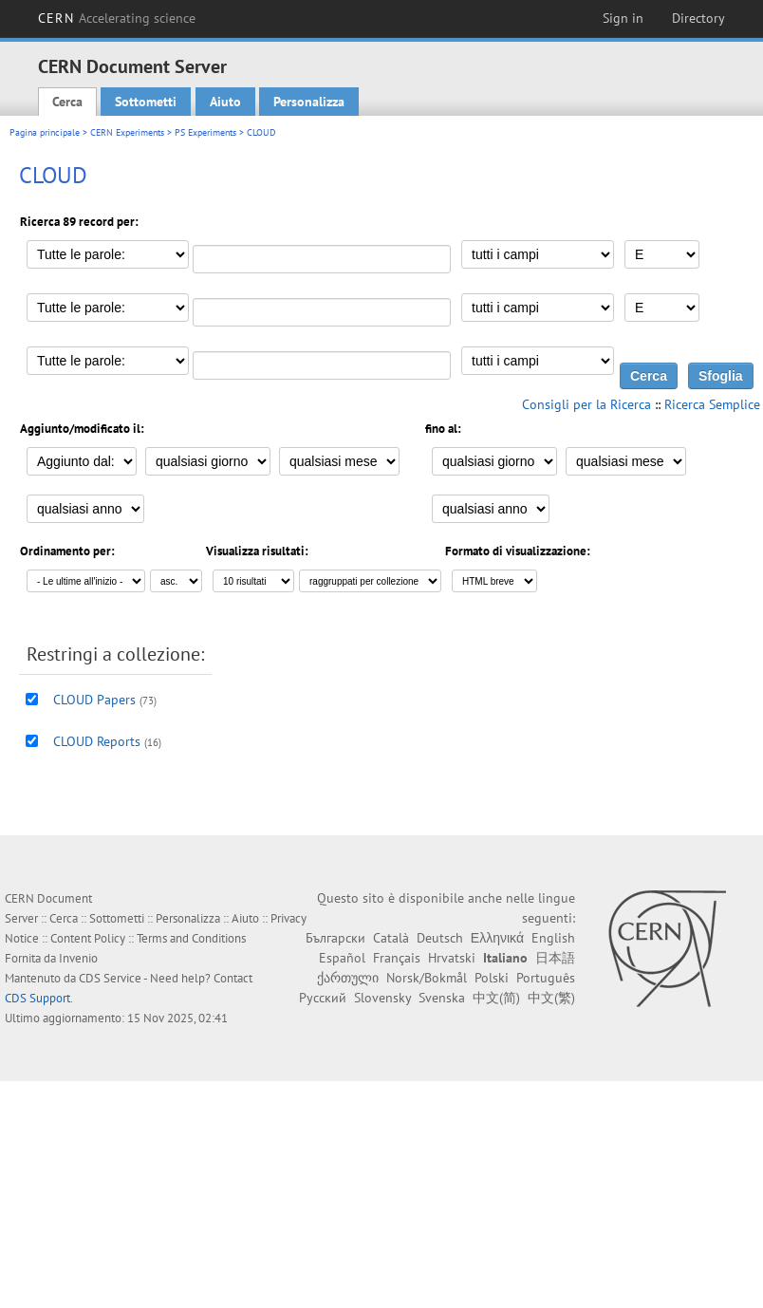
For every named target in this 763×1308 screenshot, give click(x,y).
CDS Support (37, 998)
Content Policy (87, 938)
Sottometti (146, 101)
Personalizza (308, 101)
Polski (492, 977)
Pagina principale (44, 132)
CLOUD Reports (96, 741)
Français (396, 957)
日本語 (555, 957)
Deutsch (440, 937)
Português (545, 977)
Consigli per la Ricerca (586, 404)
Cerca (67, 101)
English (553, 937)
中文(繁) (551, 997)
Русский (322, 997)
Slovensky (382, 997)
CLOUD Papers (94, 699)
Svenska (442, 997)
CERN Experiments (127, 132)
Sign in (623, 18)
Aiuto (225, 101)
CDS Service (110, 978)
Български (335, 937)
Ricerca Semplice (712, 404)
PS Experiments (205, 132)
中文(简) (496, 997)
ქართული (348, 977)
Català (391, 937)
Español (342, 957)
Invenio (78, 958)
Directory (698, 18)
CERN (116, 18)
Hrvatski (451, 957)
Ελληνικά (497, 937)
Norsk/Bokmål (426, 977)
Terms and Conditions (191, 938)
